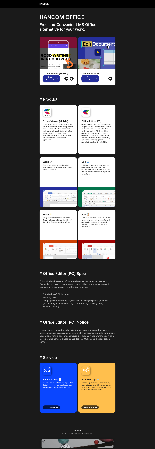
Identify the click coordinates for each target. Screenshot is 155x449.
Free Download (51, 78)
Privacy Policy (77, 430)
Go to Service (51, 407)
